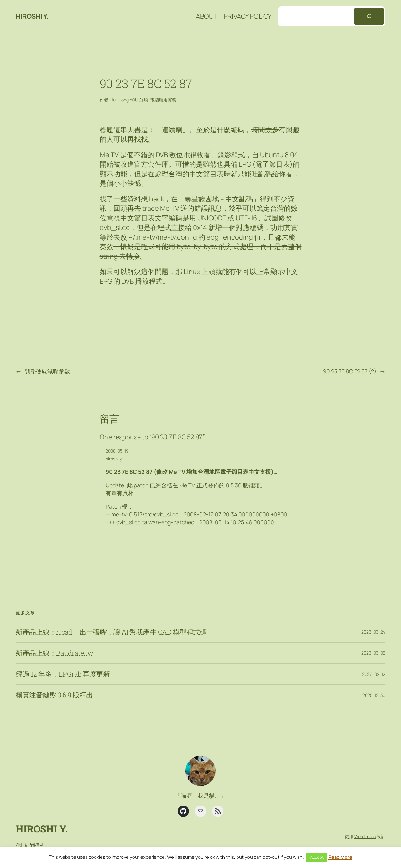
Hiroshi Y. (32, 16)
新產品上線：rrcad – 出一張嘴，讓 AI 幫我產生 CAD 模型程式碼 (111, 632)
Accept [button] (317, 857)
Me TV (109, 154)
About (207, 16)
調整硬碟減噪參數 (47, 371)
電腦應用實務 (163, 100)
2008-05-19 (117, 451)
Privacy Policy (248, 16)
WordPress (365, 836)
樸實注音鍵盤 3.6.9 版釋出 (54, 695)
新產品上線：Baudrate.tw (54, 653)
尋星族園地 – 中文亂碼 (219, 199)
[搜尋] (369, 16)
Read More (340, 857)
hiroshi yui (115, 459)
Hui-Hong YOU (124, 100)
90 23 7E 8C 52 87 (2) (349, 371)
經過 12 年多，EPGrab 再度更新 (63, 674)
